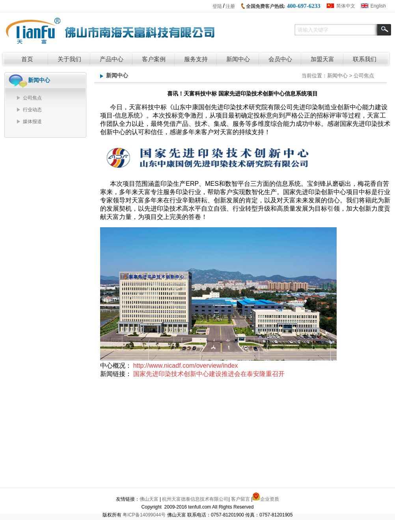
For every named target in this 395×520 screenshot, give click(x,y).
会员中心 (280, 59)
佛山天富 (149, 500)
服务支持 (196, 59)
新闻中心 (238, 59)
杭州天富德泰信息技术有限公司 (195, 500)
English (378, 6)
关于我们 (69, 59)
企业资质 (269, 500)
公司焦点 (32, 98)
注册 (230, 6)
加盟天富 (322, 59)
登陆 (217, 6)
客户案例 (154, 59)
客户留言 (240, 500)
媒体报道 (32, 121)
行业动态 (32, 109)
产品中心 (111, 59)
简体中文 (345, 6)
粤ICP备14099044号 (144, 516)
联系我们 (364, 59)
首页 (27, 59)
